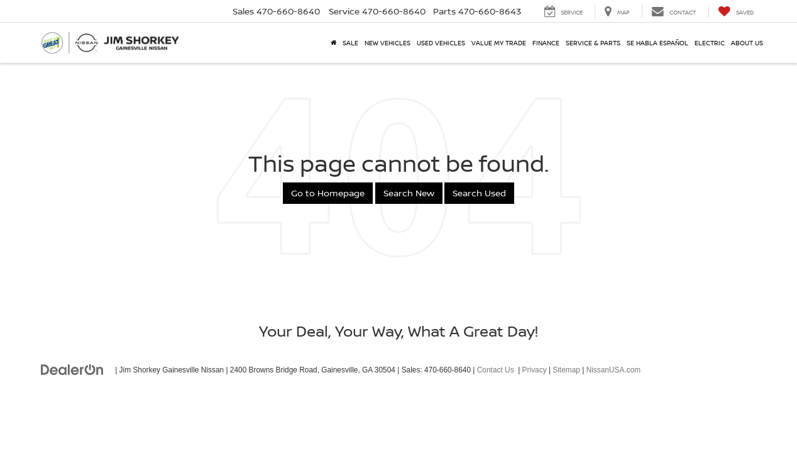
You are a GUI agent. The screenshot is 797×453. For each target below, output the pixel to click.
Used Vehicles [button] (441, 42)
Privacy (534, 370)
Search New (408, 193)
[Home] (333, 43)
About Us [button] (747, 42)
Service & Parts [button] (593, 42)
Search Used (479, 193)
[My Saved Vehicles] (735, 11)
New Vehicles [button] (387, 42)
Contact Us (495, 370)
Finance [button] (545, 42)
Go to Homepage (328, 193)
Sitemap (566, 370)
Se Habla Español (657, 42)
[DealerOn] (72, 369)
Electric (710, 42)
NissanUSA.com (613, 370)
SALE (350, 42)
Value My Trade (498, 42)
